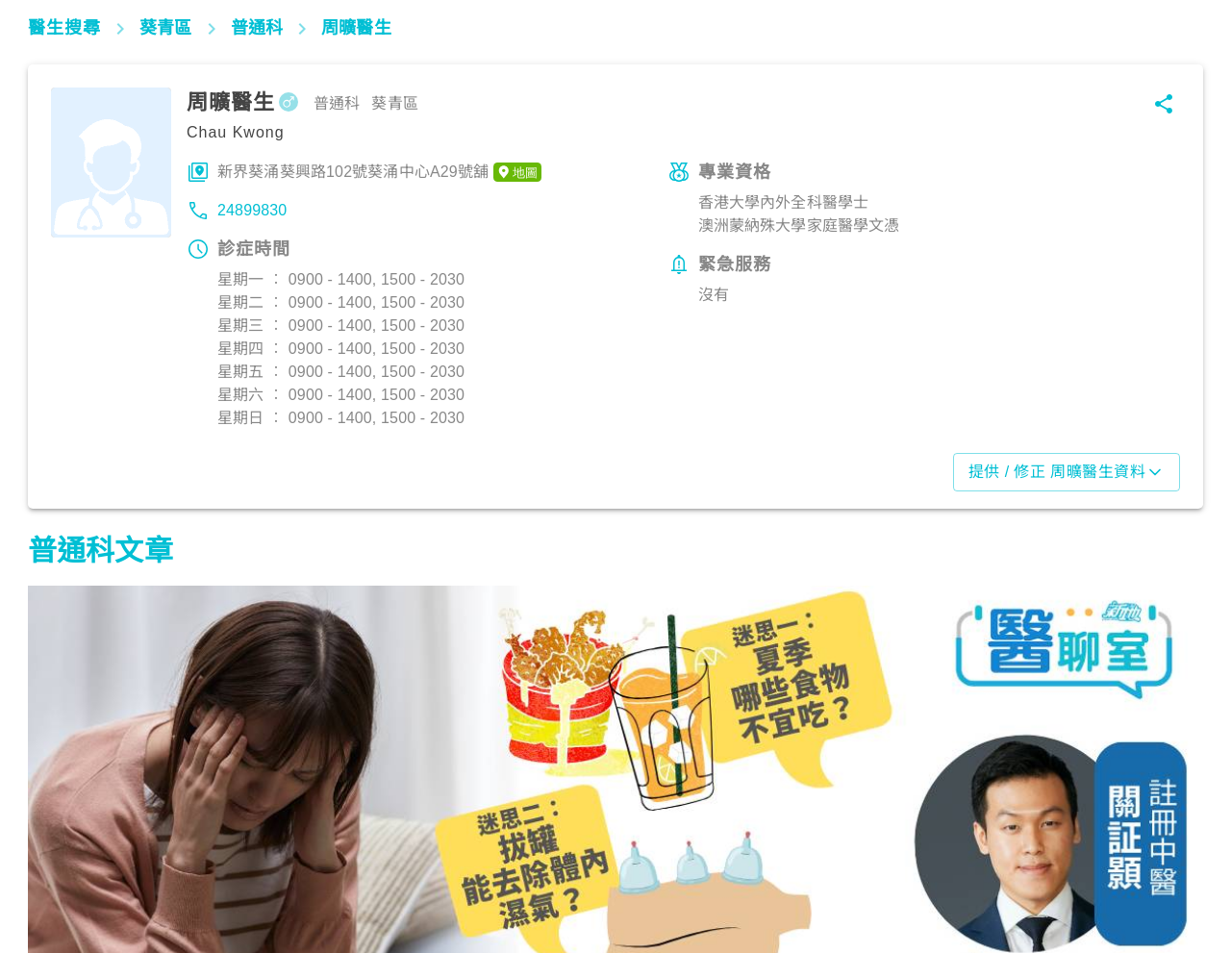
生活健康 (467, 868)
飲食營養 (66, 868)
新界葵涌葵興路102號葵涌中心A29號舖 (379, 172)
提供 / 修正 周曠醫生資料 (1066, 472)
